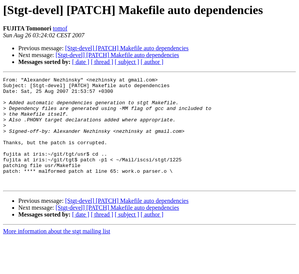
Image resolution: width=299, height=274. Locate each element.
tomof (60, 28)
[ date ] (80, 62)
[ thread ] (102, 62)
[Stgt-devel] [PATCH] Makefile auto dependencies (127, 48)
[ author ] (152, 62)
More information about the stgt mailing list (56, 253)
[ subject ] (127, 62)
